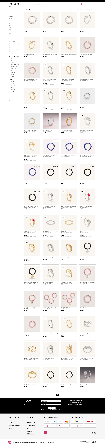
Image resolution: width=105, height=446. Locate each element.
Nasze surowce (12, 424)
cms (90, 442)
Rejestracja (77, 4)
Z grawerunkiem (12, 31)
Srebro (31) (13, 41)
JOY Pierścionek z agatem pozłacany (31, 231)
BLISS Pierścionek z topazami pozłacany (31, 383)
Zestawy (10, 18)
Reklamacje (29, 431)
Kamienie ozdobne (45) (15, 45)
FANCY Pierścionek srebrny (48, 257)
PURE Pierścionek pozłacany (66, 130)
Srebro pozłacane (31, 422)
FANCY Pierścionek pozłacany (66, 257)
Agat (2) (12, 58)
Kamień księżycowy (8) (15, 64)
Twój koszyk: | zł (88, 4)
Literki (10, 25)
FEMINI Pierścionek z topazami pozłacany (31, 257)
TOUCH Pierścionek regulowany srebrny (50, 54)
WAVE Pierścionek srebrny (84, 28)
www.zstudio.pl (94, 442)
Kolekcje (46, 4)
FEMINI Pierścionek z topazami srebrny (87, 231)
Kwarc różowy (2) (14, 66)
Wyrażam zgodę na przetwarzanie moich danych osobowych (52, 409)
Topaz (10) (12, 76)
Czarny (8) (12, 91)
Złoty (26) (12, 83)
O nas (10, 420)
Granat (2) (12, 62)
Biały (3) (12, 81)
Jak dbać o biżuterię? (32, 424)
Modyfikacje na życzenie (32, 427)
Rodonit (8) (13, 72)
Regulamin (29, 433)
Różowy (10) (13, 85)
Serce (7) (12, 100)
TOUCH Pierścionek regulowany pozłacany (69, 54)
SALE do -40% (25, 4)
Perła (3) (12, 70)
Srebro (28, 420)
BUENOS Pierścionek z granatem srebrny (50, 333)
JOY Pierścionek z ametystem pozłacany (68, 206)
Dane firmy (11, 428)
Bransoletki (11, 12)
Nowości (32, 4)
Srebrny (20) (13, 89)
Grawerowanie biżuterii (14, 425)
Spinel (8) (12, 74)
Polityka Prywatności (32, 434)
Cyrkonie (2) (13, 47)
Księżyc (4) (13, 96)
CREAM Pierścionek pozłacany (66, 282)
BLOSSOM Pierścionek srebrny (48, 358)
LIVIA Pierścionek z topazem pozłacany (31, 155)
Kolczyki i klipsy (12, 14)
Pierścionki (19, 6)
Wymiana (29, 430)
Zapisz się (52, 407)
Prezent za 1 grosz (13, 427)
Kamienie (10, 29)
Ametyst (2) (13, 60)
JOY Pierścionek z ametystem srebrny (49, 206)
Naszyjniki (11, 11)
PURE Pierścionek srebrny (47, 130)
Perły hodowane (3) (14, 49)
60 (94, 9)
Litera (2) (12, 98)
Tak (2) (12, 53)
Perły (10, 27)
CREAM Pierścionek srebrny (48, 282)
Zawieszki (11, 20)
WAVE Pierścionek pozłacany (29, 54)
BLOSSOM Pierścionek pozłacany (67, 358)
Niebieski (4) (13, 87)
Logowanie (72, 4)
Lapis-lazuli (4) (13, 68)
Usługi (10, 23)
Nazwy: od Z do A (79, 9)
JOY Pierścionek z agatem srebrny (86, 206)
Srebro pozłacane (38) (15, 43)
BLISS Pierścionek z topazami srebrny (86, 358)
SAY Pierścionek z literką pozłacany (30, 130)
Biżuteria (38, 4)
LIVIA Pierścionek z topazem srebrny (86, 130)
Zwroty (28, 428)
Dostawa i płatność (31, 425)
